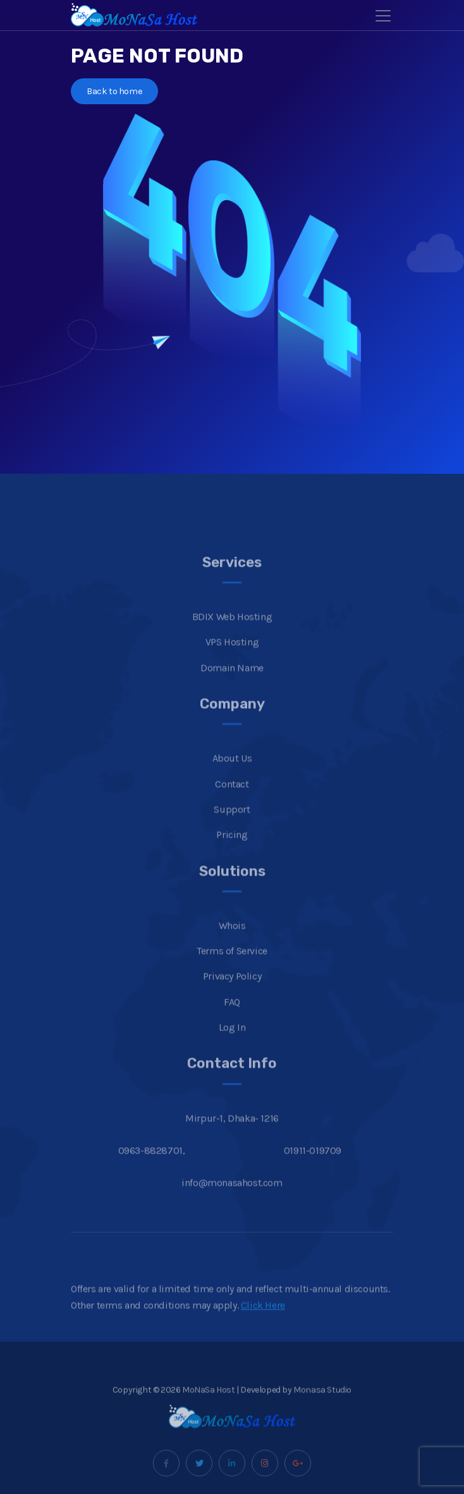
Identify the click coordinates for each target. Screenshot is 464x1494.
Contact (231, 803)
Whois (232, 945)
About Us (232, 778)
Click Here (263, 1324)
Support (232, 828)
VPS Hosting (232, 662)
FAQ (232, 1021)
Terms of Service (232, 971)
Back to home (114, 91)
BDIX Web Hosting (232, 636)
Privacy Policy (232, 996)
